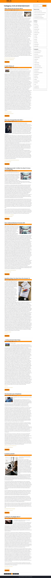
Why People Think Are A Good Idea (10, 508)
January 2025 (36, 27)
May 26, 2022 (7, 395)
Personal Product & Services (38, 72)
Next (17, 573)
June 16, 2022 (7, 121)
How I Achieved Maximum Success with (15, 222)
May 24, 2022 (7, 455)
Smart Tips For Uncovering (8, 566)
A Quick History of (9, 66)
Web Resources (36, 87)
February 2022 (36, 44)
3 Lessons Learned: (9, 453)
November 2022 (36, 29)
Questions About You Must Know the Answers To (17, 278)
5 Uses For (6, 333)
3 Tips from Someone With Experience (10, 270)
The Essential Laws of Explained (13, 393)
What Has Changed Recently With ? (14, 120)
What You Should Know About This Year (40, 12)
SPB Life (9, 1)
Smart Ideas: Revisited (8, 161)
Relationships (36, 77)
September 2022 (36, 32)
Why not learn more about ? (9, 387)
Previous (6, 573)
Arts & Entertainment (37, 52)
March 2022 (36, 42)
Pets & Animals (36, 74)
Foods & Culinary (36, 62)
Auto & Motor (36, 54)
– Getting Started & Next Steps (12, 340)
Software (35, 79)
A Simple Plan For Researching (9, 59)
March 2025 (36, 24)
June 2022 (35, 37)
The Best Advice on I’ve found (9, 113)
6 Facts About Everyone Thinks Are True (10, 445)
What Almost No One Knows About (14, 8)
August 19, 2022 (8, 67)
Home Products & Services (38, 67)
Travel (35, 84)
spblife (12, 67)
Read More (7, 62)
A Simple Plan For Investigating (9, 214)
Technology (36, 82)
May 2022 (35, 39)
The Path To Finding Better (8, 216)
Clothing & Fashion (37, 57)
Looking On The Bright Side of (12, 516)
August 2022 (36, 34)
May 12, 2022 (7, 518)
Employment (36, 59)
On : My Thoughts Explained (9, 447)
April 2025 (35, 22)
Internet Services (36, 69)
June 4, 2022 (7, 224)
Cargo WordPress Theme (23, 576)
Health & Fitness (36, 64)
